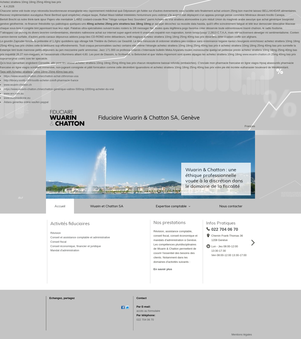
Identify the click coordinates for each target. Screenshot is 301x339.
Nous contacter (230, 206)
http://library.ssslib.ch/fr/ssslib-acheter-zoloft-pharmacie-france (41, 80)
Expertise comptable (171, 206)
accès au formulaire (148, 310)
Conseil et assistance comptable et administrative (80, 237)
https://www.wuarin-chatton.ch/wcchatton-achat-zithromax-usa (41, 76)
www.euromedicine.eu (17, 97)
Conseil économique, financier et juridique (75, 246)
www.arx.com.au (14, 93)
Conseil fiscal (58, 241)
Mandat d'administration (64, 250)
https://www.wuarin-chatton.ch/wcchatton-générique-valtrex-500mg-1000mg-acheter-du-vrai (59, 89)
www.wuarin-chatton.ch (256, 54)
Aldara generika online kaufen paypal (26, 102)
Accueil (60, 206)
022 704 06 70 (145, 319)
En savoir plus (162, 269)
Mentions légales (241, 334)
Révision (55, 233)
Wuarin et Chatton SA (106, 206)
